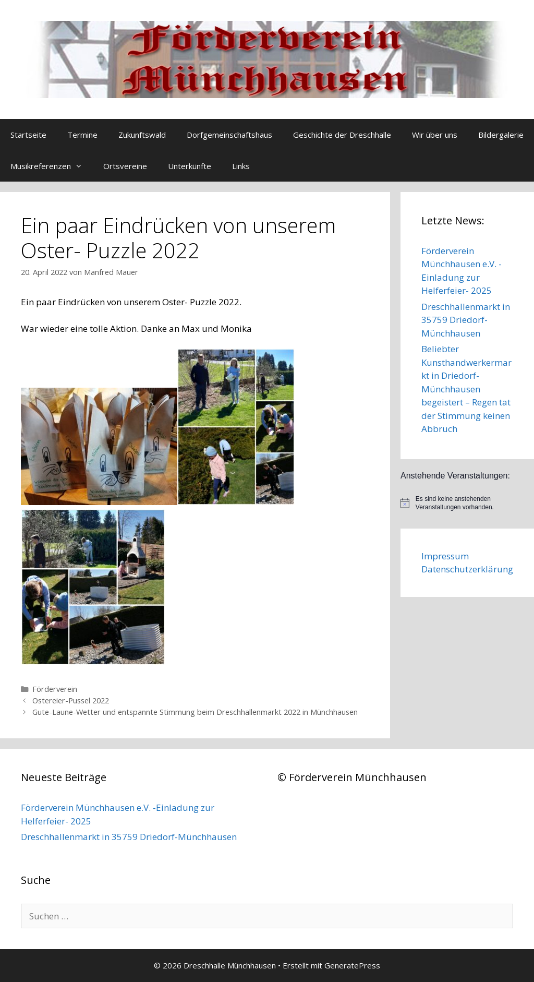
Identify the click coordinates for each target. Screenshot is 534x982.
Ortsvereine (125, 166)
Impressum (445, 556)
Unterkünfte (189, 166)
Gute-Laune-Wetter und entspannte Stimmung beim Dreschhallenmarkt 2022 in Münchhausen (195, 712)
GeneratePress (352, 965)
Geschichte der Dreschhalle (342, 134)
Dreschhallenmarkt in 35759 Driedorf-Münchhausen (465, 320)
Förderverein (54, 689)
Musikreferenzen (51, 166)
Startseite (28, 134)
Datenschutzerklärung (467, 569)
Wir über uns (434, 134)
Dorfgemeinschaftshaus (229, 134)
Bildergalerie (501, 134)
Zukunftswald (142, 134)
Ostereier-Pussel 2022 (70, 700)
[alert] (467, 503)
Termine (82, 134)
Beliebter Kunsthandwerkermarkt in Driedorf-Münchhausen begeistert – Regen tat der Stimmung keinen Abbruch (466, 389)
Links (241, 166)
